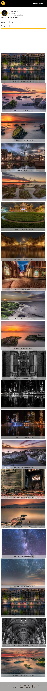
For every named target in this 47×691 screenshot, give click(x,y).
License (15, 686)
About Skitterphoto (25, 686)
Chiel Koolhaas (13, 11)
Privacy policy (18, 687)
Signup (32, 687)
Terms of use (37, 686)
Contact (8, 686)
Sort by (3, 22)
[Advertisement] (23, 41)
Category (4, 26)
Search (35, 3)
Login (26, 687)
